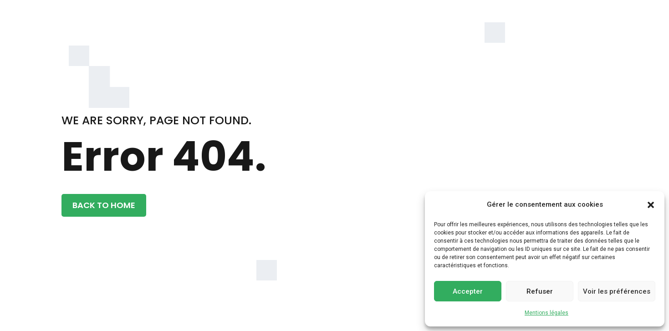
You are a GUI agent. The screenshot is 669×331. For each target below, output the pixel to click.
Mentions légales (546, 313)
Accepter (468, 291)
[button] (650, 204)
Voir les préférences (616, 291)
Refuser (539, 291)
